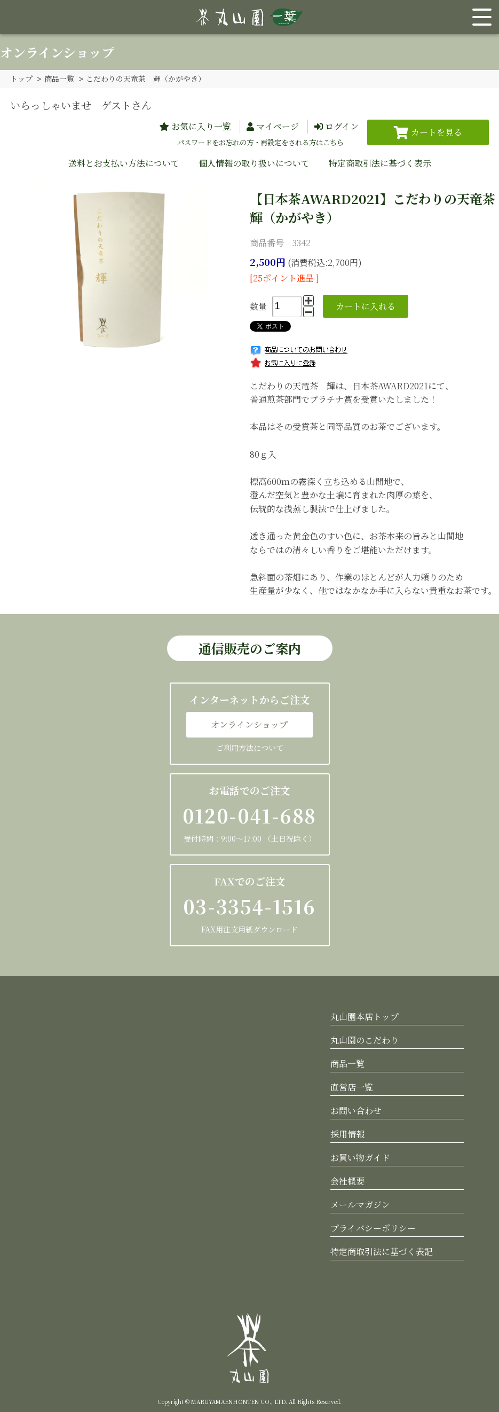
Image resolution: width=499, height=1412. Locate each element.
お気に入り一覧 (201, 126)
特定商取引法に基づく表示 (380, 162)
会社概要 (347, 1180)
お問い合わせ (356, 1110)
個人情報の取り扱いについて (254, 162)
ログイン (342, 126)
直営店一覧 (351, 1086)
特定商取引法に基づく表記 (381, 1251)
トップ (21, 78)
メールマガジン (360, 1204)
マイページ (277, 126)
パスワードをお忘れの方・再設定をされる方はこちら (260, 142)
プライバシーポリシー (373, 1227)
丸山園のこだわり (364, 1039)
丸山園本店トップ (364, 1016)
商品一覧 (59, 78)
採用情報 (347, 1133)
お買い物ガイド (360, 1157)
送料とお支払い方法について (123, 162)
